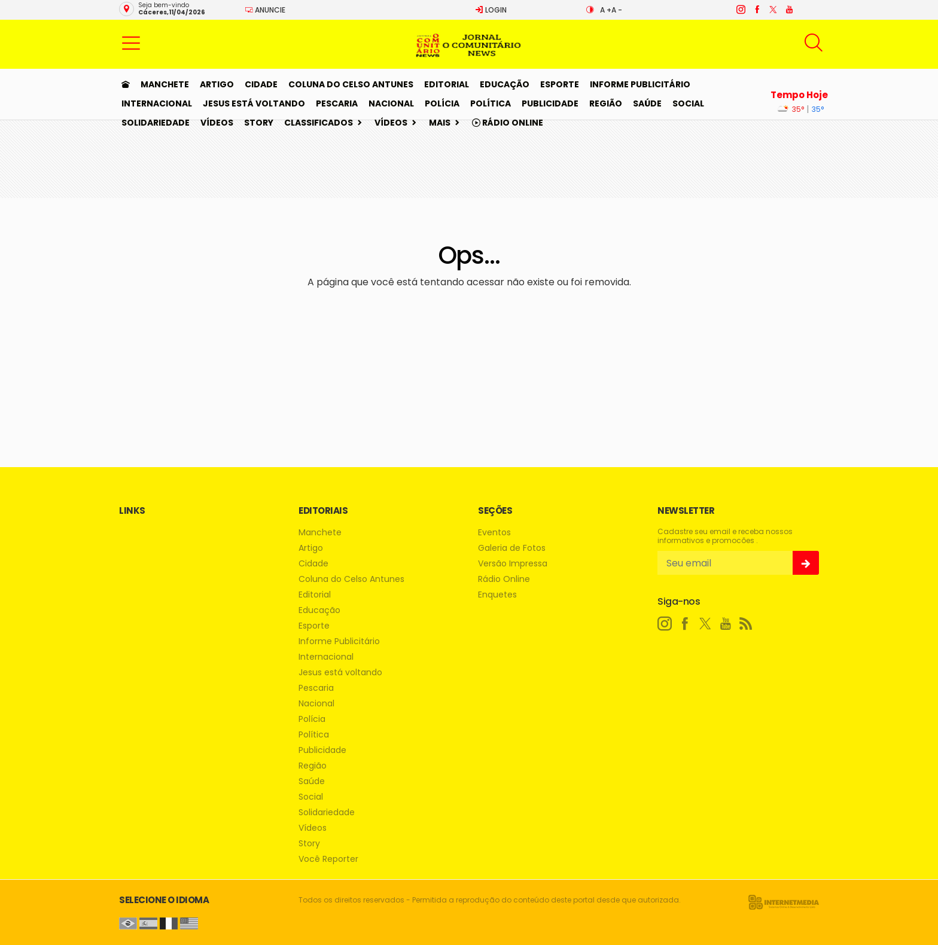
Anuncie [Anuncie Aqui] (265, 10)
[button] (131, 42)
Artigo (217, 84)
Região (605, 103)
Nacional (391, 103)
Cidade (261, 84)
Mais (439, 123)
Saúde (647, 103)
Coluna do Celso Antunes (350, 84)
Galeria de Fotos (512, 548)
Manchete (165, 84)
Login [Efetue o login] (491, 10)
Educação (504, 84)
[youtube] (789, 9)
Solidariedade (155, 123)
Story (258, 123)
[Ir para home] (125, 84)
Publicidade (550, 103)
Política (490, 103)
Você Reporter (328, 859)
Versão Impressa (512, 564)
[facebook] (756, 9)
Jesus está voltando (254, 103)
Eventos (494, 533)
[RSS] (746, 624)
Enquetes (497, 595)
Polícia (442, 103)
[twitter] (772, 9)
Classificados (318, 123)
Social (688, 103)
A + (605, 10)
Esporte (559, 84)
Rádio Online (507, 123)
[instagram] (740, 9)
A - (616, 10)
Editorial (446, 84)
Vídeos (216, 123)
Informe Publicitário (640, 84)
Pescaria (337, 103)
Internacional (156, 103)
